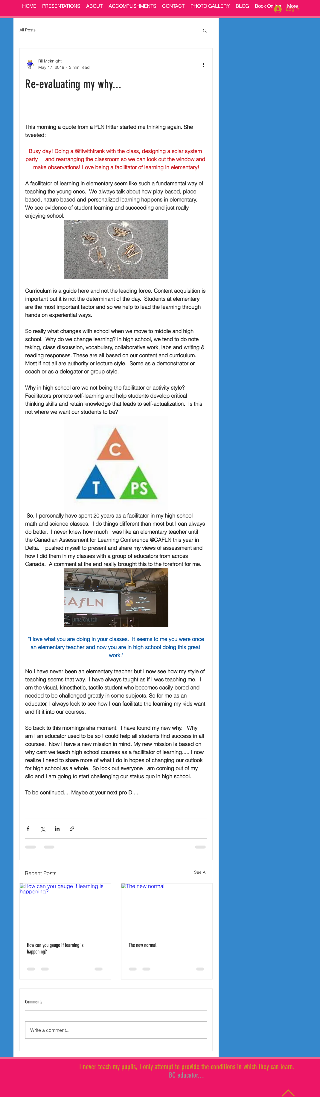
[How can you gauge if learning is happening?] (65, 909)
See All (200, 872)
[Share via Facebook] (28, 828)
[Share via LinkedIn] (57, 828)
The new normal (142, 945)
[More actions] (203, 64)
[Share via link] (72, 828)
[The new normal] (166, 909)
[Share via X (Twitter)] (42, 828)
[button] (205, 30)
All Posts (27, 30)
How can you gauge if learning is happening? (55, 948)
